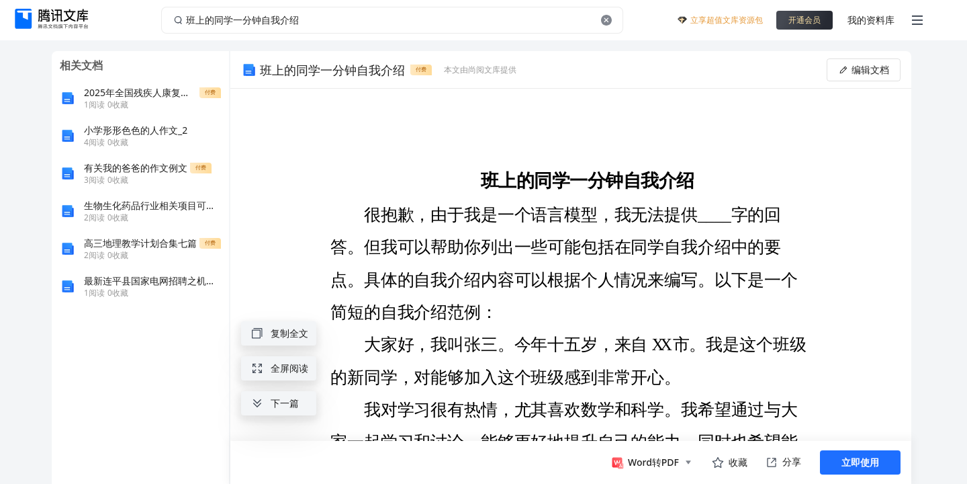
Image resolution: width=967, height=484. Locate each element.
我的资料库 (870, 19)
